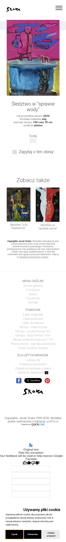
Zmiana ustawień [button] (51, 534)
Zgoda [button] (14, 534)
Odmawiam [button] (32, 534)
